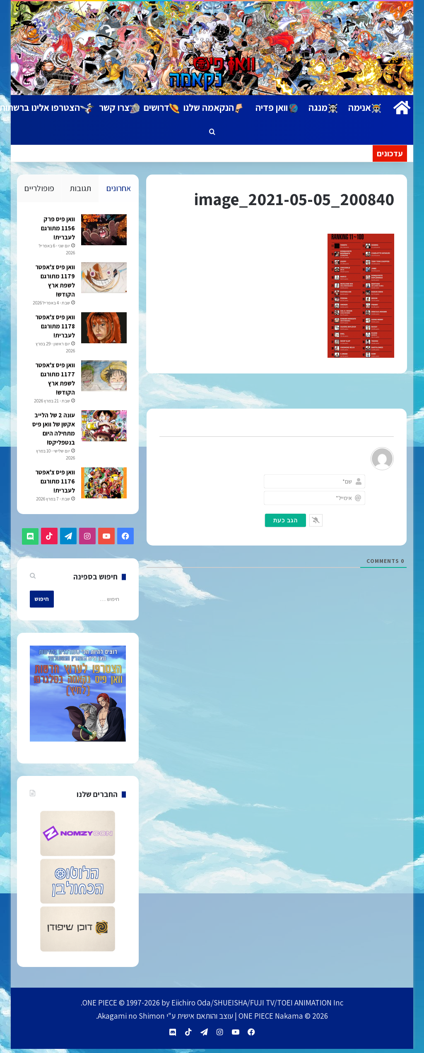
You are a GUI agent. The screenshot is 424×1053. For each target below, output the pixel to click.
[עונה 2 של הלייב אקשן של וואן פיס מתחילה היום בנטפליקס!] (103, 433)
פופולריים (39, 188)
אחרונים (118, 188)
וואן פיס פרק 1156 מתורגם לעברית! (57, 229)
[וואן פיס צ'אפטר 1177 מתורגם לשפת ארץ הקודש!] (103, 383)
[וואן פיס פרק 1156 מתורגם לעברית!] (103, 230)
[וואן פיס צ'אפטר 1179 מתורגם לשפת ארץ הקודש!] (103, 278)
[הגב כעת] (285, 520)
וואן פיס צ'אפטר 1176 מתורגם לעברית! (54, 489)
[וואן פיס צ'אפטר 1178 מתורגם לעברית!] (103, 335)
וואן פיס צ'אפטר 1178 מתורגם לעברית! (54, 334)
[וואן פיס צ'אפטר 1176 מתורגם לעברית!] (103, 490)
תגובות (80, 188)
